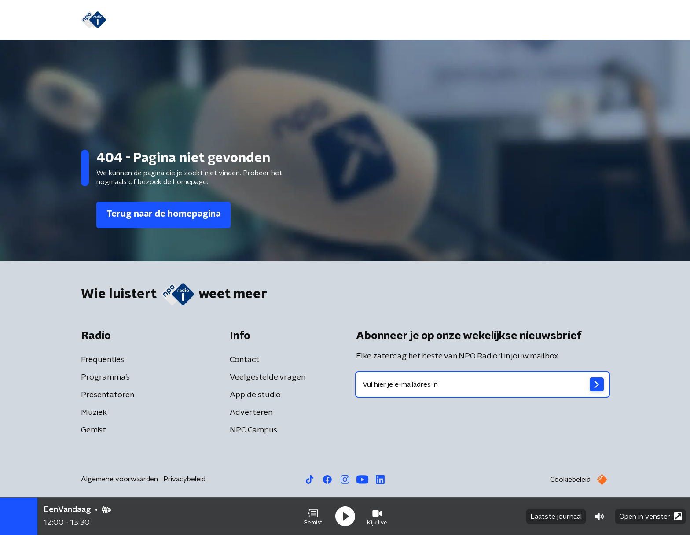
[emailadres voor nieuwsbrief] (482, 384)
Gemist (228, 20)
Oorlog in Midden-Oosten (405, 20)
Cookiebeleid (570, 479)
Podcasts (329, 20)
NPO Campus (253, 430)
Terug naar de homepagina (163, 214)
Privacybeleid (184, 479)
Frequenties (102, 360)
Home (130, 20)
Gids (196, 20)
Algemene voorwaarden (119, 479)
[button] (313, 516)
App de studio (255, 395)
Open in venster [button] (650, 516)
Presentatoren (107, 395)
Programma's (276, 20)
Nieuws (165, 20)
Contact (244, 360)
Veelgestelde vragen (267, 377)
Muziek (94, 413)
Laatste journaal (556, 516)
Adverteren (251, 413)
